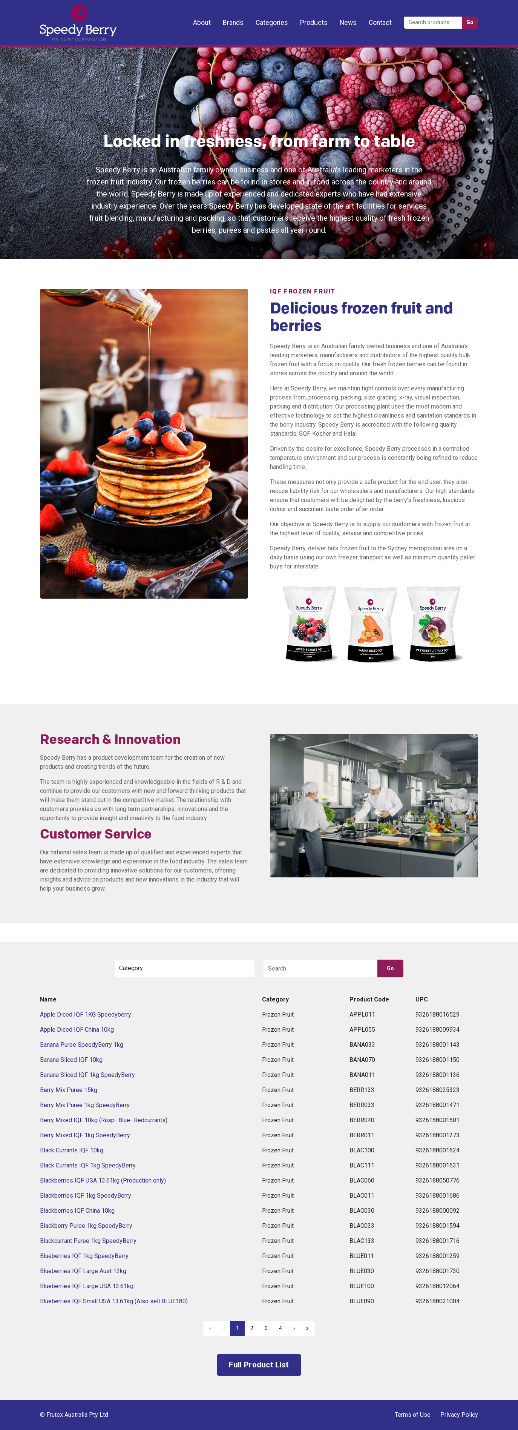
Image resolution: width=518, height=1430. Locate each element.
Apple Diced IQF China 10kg (77, 1029)
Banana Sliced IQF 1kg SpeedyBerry (87, 1074)
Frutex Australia (66, 12)
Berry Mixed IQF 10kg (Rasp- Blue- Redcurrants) (103, 1120)
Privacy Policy (459, 1414)
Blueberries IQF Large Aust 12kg (83, 1271)
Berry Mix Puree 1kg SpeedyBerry (85, 1105)
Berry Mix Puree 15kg (68, 1090)
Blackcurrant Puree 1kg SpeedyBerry (88, 1240)
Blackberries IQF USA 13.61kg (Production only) (103, 1180)
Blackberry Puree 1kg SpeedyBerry (86, 1225)
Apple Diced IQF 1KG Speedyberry (85, 1014)
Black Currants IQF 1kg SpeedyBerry (88, 1165)
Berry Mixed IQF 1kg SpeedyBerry (85, 1135)
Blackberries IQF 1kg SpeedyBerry (85, 1195)
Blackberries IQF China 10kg (77, 1210)
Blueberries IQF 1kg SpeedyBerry (84, 1256)
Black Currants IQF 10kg (71, 1150)
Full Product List (259, 1364)
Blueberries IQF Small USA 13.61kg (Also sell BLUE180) (114, 1301)
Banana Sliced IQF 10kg (71, 1059)
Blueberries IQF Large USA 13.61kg (86, 1286)
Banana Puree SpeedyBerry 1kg (81, 1044)
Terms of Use (413, 1414)
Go (470, 22)
